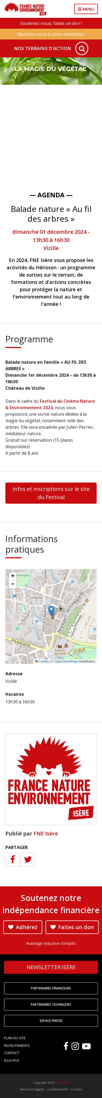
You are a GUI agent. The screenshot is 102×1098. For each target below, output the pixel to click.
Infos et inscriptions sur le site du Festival (51, 493)
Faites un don (72, 927)
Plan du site (15, 1037)
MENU (86, 9)
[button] (51, 611)
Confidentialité (57, 1089)
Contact (11, 1052)
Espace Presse (51, 1020)
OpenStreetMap (66, 661)
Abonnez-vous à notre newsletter (51, 34)
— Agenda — (51, 194)
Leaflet (42, 661)
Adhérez (22, 927)
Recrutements (17, 1045)
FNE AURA (62, 1082)
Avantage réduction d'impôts (51, 943)
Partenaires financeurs (51, 988)
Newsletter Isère (51, 967)
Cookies (76, 1089)
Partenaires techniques (51, 1004)
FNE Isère (46, 833)
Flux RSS (11, 1060)
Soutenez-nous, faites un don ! (51, 23)
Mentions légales (32, 1089)
